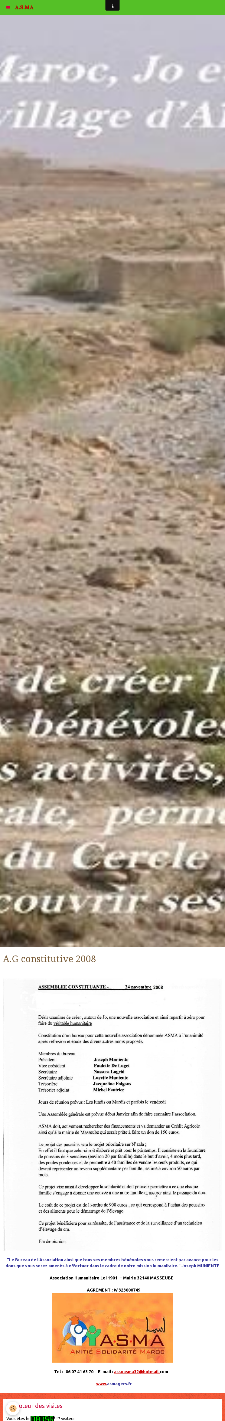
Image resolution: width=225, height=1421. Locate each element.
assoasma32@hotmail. (137, 1371)
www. (101, 1383)
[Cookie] (13, 1408)
